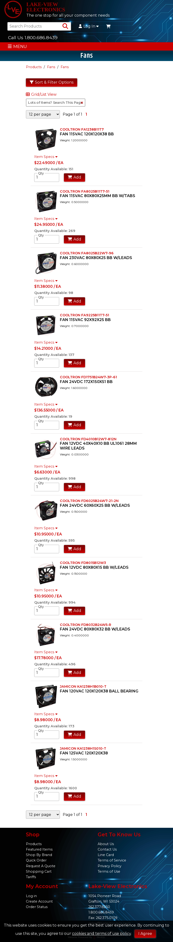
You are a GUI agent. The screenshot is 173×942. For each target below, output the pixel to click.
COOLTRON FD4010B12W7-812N (88, 439)
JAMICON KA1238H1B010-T (83, 686)
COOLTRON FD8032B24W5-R (85, 625)
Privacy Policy (109, 866)
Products (34, 67)
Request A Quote (40, 866)
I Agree (145, 933)
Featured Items (39, 849)
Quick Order (36, 860)
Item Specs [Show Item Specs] (46, 157)
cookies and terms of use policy (101, 933)
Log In (89, 26)
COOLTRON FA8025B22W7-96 (87, 253)
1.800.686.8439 (101, 912)
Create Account (39, 901)
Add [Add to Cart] (74, 177)
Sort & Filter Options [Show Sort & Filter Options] (51, 82)
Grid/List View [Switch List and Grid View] (41, 94)
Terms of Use (109, 871)
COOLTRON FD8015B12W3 (83, 563)
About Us (106, 844)
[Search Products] (65, 26)
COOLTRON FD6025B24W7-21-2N (89, 501)
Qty (41, 173)
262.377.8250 (99, 907)
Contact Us (107, 849)
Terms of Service (112, 860)
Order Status (37, 907)
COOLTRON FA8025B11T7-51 (84, 191)
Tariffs (31, 877)
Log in (31, 896)
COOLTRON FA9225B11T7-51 (84, 315)
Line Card (106, 855)
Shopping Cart (39, 871)
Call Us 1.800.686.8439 (33, 37)
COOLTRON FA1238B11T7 (82, 129)
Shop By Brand (39, 855)
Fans (51, 67)
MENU (17, 46)
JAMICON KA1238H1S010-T (83, 748)
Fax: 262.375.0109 (102, 918)
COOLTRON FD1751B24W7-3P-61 (88, 377)
